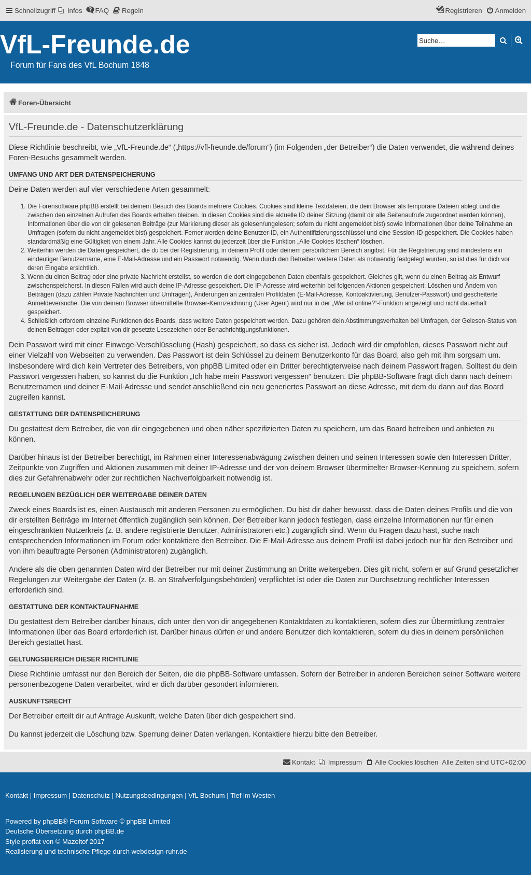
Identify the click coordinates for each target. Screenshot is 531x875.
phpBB (53, 821)
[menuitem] (70, 10)
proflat (31, 841)
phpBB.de (109, 831)
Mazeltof (75, 841)
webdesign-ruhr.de (159, 851)
